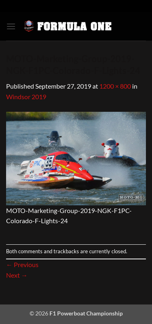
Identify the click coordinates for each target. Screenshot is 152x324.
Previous (22, 264)
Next (17, 275)
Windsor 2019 (26, 96)
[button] (11, 26)
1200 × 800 (115, 86)
